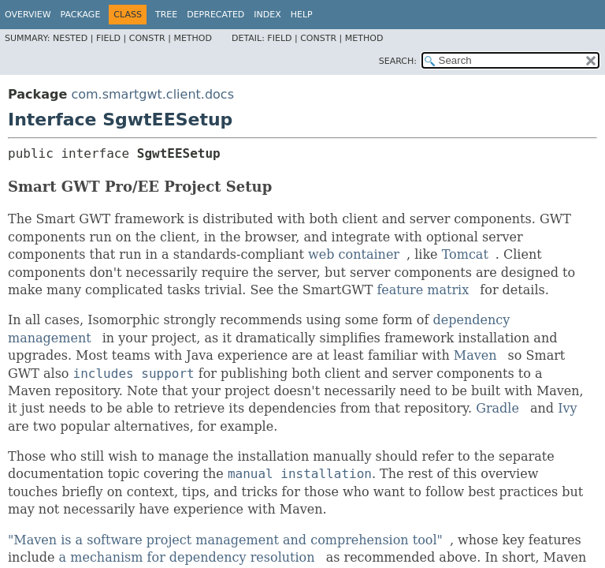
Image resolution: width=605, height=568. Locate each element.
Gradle (497, 408)
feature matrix (423, 289)
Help (302, 14)
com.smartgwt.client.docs (152, 94)
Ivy (567, 408)
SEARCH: (398, 61)
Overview (28, 14)
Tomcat (465, 254)
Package (81, 14)
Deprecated (215, 14)
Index (267, 14)
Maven (475, 355)
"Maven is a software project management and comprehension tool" (225, 539)
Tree (166, 14)
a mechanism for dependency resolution (187, 557)
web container (353, 254)
